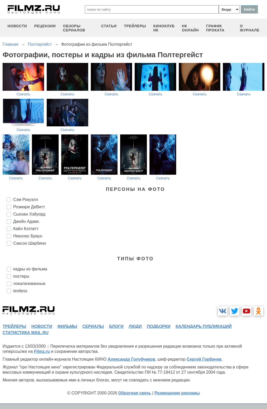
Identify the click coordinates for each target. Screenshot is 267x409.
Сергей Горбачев (204, 359)
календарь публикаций (204, 326)
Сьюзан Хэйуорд (29, 214)
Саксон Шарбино (29, 243)
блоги (116, 326)
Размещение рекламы (177, 393)
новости (17, 26)
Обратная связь (134, 393)
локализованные (29, 283)
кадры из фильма (30, 269)
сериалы (93, 326)
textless (20, 291)
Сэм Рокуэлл (25, 199)
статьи (109, 26)
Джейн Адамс (26, 221)
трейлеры (135, 26)
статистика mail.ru (26, 332)
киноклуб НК (164, 28)
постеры (21, 276)
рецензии (45, 26)
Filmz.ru (42, 351)
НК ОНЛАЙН (190, 28)
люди (135, 326)
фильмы (67, 326)
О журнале (249, 28)
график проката (215, 28)
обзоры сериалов (74, 28)
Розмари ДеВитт (29, 207)
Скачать (23, 94)
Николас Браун (27, 236)
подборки (158, 326)
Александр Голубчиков (131, 359)
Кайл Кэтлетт (25, 228)
